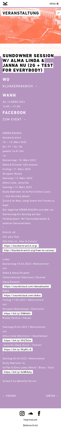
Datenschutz (30, 425)
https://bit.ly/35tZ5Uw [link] (17, 340)
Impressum (30, 419)
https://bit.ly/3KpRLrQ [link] (17, 349)
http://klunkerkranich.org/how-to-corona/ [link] (29, 250)
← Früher (9, 395)
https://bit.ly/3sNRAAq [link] (18, 371)
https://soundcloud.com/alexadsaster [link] (27, 286)
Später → (52, 395)
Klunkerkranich (18, 86)
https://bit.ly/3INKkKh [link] (17, 313)
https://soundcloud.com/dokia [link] (22, 295)
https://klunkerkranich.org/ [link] (20, 245)
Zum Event (12, 119)
